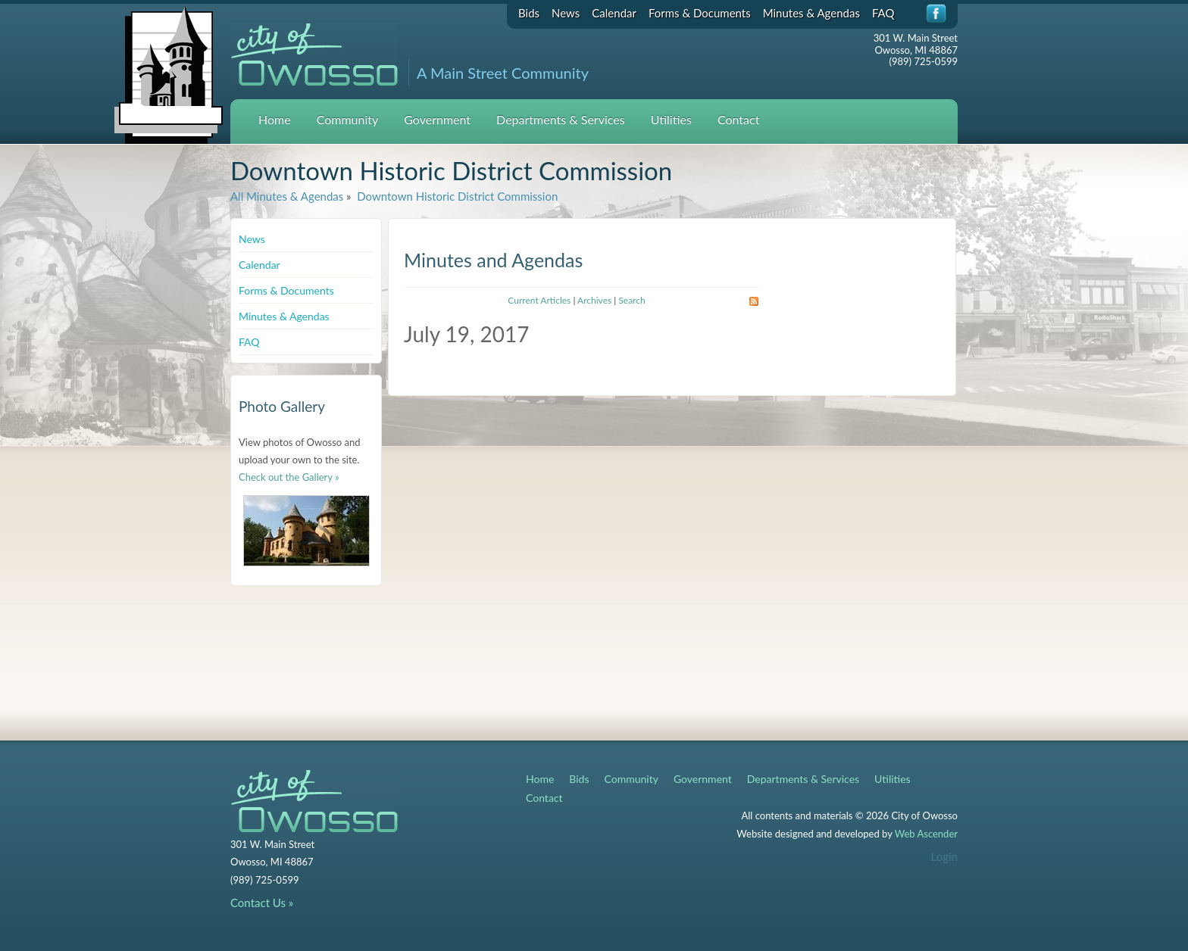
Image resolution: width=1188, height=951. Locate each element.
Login (944, 856)
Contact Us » (261, 902)
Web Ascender (926, 834)
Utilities (671, 119)
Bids (528, 13)
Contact (738, 119)
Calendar (614, 13)
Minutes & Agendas (811, 13)
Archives (594, 300)
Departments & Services (560, 119)
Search (631, 300)
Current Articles (539, 300)
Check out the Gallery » (289, 477)
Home (274, 119)
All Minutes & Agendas (286, 196)
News (566, 13)
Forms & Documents (700, 13)
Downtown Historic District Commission (456, 196)
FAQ (883, 13)
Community (348, 119)
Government (437, 119)
